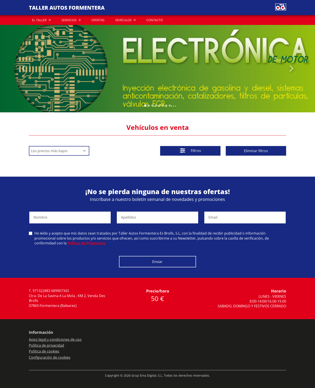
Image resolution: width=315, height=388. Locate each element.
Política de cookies (44, 351)
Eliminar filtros (256, 150)
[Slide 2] (152, 105)
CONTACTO (154, 20)
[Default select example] (59, 151)
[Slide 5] (163, 105)
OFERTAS (98, 20)
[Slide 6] (166, 105)
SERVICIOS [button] (69, 20)
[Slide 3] (156, 105)
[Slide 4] (159, 105)
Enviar (157, 261)
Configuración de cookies (49, 357)
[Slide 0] (145, 105)
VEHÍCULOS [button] (123, 20)
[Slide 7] (170, 105)
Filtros (190, 151)
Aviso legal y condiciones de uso (55, 339)
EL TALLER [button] (39, 20)
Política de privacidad (46, 345)
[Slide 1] (149, 105)
